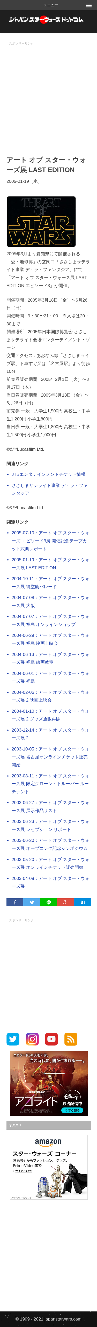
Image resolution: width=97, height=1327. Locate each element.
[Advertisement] (48, 96)
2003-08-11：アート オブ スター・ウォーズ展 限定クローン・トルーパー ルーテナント (50, 784)
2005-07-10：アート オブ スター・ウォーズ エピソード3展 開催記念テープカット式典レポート (50, 540)
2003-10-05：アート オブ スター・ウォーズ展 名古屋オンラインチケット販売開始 (50, 757)
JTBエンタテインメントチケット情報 (48, 474)
